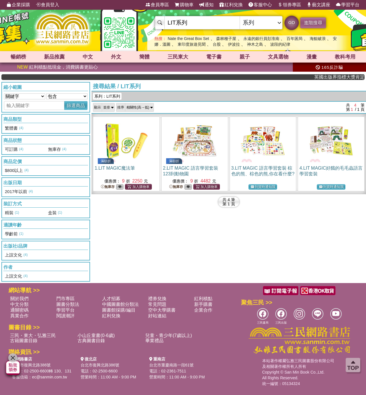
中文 (88, 57)
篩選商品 (76, 105)
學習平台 (347, 5)
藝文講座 (318, 5)
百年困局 (295, 38)
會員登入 (47, 5)
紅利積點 (203, 298)
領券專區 (289, 5)
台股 (217, 44)
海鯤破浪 (318, 38)
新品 (54, 57)
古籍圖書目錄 (23, 340)
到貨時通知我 (263, 187)
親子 (245, 57)
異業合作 (19, 315)
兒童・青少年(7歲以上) (168, 335)
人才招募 (111, 298)
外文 (116, 57)
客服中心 (260, 5)
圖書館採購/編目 (118, 310)
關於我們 (19, 298)
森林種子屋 (226, 38)
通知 (206, 5)
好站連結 (157, 315)
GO (291, 22)
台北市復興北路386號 (31, 365)
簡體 (144, 57)
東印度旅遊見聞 (192, 44)
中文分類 (19, 304)
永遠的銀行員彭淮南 (261, 38)
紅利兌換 (231, 5)
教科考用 (345, 57)
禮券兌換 (157, 298)
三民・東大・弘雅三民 (33, 335)
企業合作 (203, 310)
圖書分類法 (67, 304)
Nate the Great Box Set (188, 38)
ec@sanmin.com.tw (49, 377)
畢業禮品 (154, 340)
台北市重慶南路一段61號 (171, 365)
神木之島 (255, 44)
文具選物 (278, 57)
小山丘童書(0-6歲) (96, 335)
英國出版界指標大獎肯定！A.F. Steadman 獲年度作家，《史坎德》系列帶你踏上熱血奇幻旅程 (344, 77)
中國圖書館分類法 (120, 304)
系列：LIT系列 (107, 96)
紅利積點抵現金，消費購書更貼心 (57, 67)
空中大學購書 (162, 310)
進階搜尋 (313, 22)
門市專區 (65, 298)
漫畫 (312, 57)
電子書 (214, 57)
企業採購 (18, 5)
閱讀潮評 (65, 315)
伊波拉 (234, 44)
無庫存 (108, 187)
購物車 (184, 5)
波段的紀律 (280, 44)
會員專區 (157, 5)
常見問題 (157, 304)
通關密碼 (19, 310)
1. (115, 168)
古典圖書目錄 (91, 340)
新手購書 (203, 304)
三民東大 (178, 57)
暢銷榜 (18, 57)
